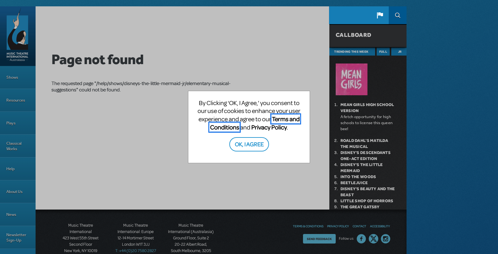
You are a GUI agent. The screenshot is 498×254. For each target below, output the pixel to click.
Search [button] (398, 15)
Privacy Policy (269, 127)
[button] (380, 15)
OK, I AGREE (249, 144)
